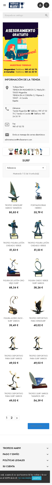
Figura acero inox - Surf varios (14, 319)
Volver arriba (38, 426)
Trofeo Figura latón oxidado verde (13, 244)
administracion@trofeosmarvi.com (18, 139)
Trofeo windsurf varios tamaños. (13, 206)
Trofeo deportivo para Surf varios (13, 357)
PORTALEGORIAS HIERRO (38, 206)
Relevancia (26, 168)
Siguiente (17, 418)
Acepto (36, 478)
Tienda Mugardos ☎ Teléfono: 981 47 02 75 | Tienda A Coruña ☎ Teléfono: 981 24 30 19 (30, 113)
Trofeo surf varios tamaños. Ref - (38, 395)
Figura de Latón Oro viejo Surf (13, 282)
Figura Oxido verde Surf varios (38, 282)
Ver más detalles (24, 478)
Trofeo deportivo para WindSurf (38, 319)
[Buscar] (26, 15)
